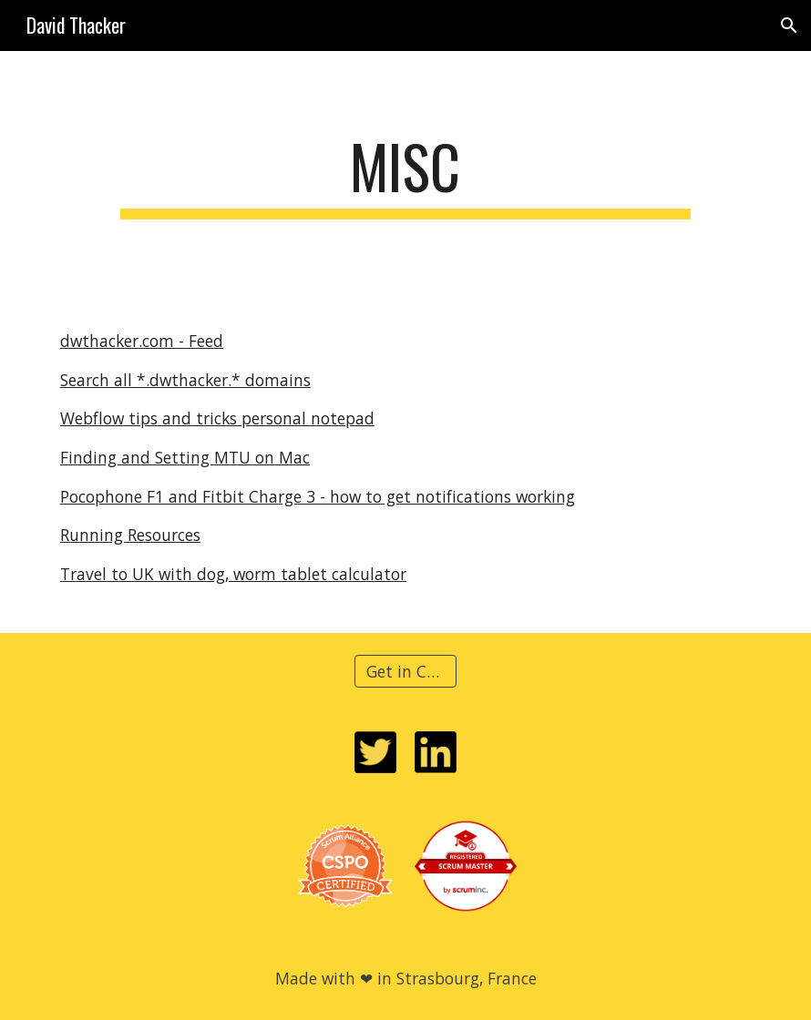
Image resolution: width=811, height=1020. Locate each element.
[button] (789, 25)
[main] (405, 175)
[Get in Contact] (405, 672)
